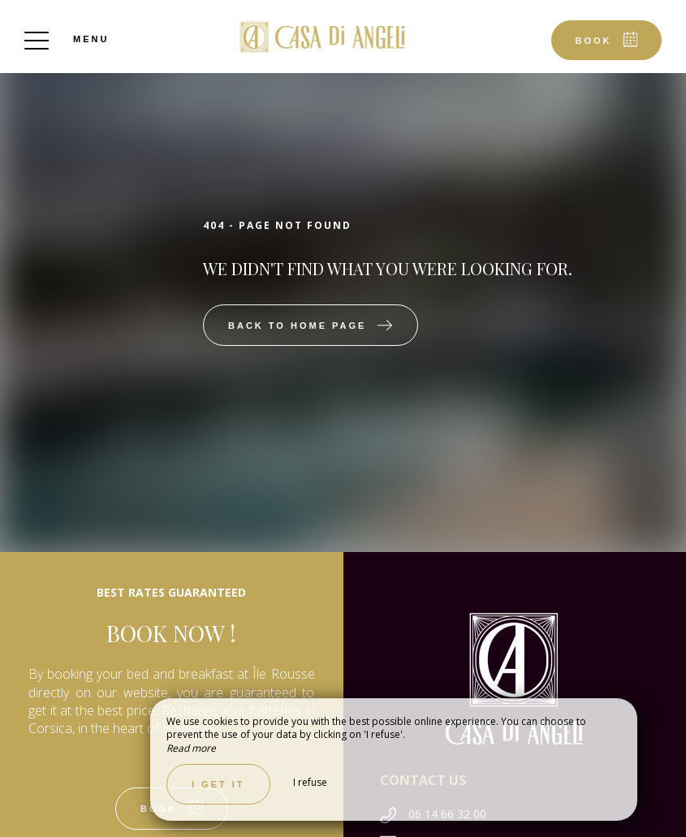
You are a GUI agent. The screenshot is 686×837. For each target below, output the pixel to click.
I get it (218, 784)
